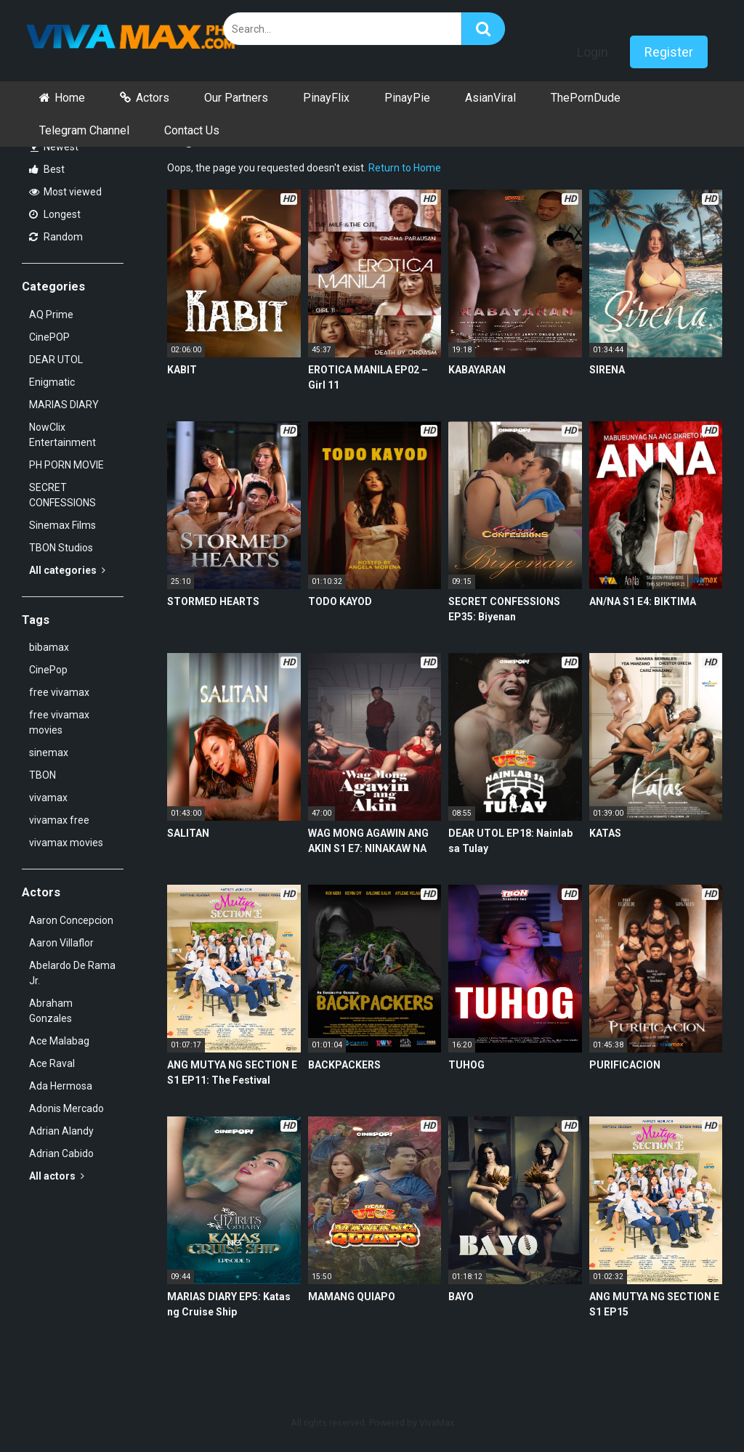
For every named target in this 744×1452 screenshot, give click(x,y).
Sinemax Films (62, 525)
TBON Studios (61, 547)
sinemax (48, 752)
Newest (54, 147)
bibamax (49, 647)
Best (47, 169)
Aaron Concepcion (71, 920)
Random (56, 237)
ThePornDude (585, 98)
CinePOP (49, 337)
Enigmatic (52, 382)
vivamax (48, 797)
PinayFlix (326, 98)
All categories (67, 570)
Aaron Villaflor (61, 943)
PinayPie (407, 98)
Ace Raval (52, 1063)
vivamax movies (66, 842)
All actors (56, 1176)
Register (668, 52)
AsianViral (490, 98)
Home (69, 98)
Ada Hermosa (60, 1086)
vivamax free (59, 820)
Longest (55, 214)
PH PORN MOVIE (66, 465)
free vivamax (59, 692)
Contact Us (191, 130)
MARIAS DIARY (64, 404)
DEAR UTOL (56, 359)
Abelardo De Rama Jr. (72, 973)
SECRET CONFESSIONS (62, 495)
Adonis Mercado (66, 1108)
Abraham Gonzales (51, 1010)
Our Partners (236, 98)
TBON (42, 775)
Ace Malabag (59, 1041)
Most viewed (65, 192)
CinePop (48, 670)
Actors (152, 98)
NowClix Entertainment (62, 434)
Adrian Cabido (61, 1153)
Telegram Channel (84, 130)
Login (592, 52)
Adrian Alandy (61, 1131)
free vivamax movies (59, 722)
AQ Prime (51, 314)
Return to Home (404, 168)
